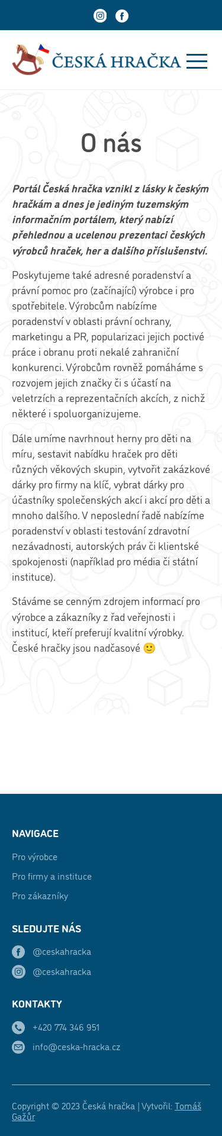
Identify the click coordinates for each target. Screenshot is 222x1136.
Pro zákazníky (40, 895)
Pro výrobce (34, 856)
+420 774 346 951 (66, 1026)
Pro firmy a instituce (52, 875)
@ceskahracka (62, 950)
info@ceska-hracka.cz (77, 1046)
